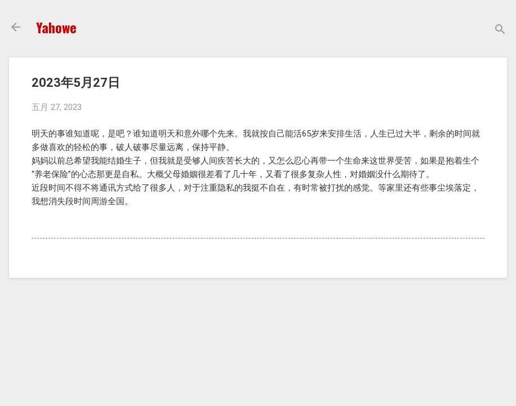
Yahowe (56, 27)
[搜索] (500, 31)
